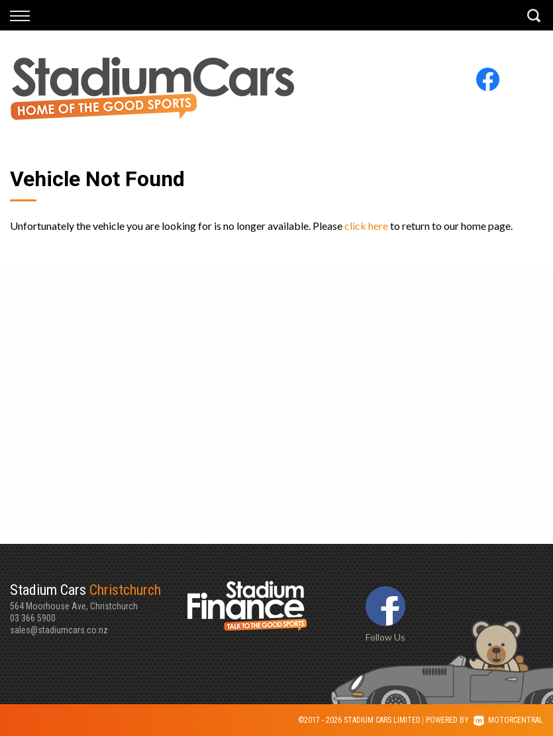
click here (366, 225)
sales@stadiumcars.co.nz (59, 630)
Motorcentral (508, 720)
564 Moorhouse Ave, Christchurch (98, 596)
